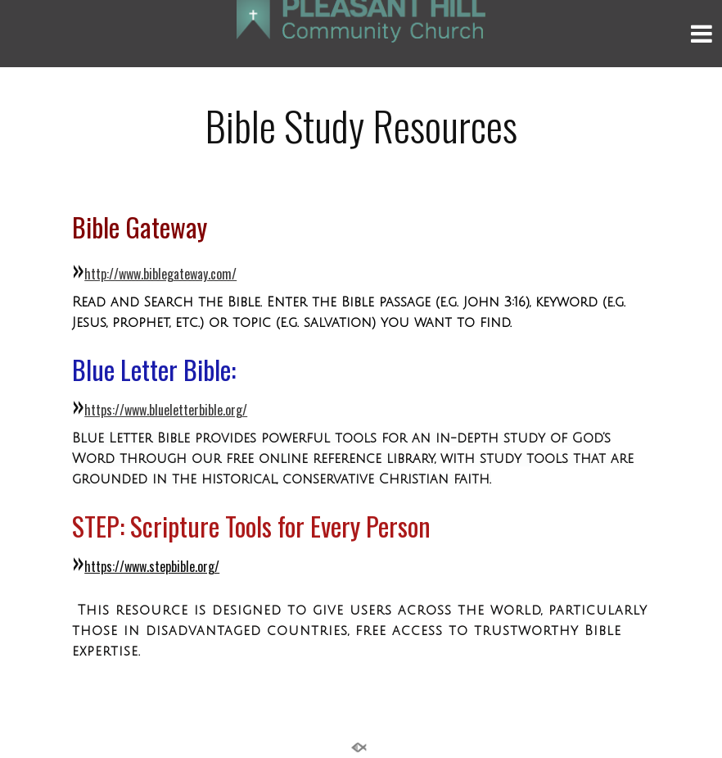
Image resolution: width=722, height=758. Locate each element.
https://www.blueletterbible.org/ (165, 410)
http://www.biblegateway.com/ (160, 274)
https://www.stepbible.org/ (151, 566)
